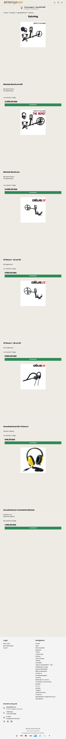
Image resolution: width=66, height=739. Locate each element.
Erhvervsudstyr (40, 658)
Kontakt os (39, 673)
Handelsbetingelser (41, 675)
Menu (37, 646)
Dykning (38, 656)
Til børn (38, 652)
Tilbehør (38, 660)
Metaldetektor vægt (42, 667)
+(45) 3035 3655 (11, 714)
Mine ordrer (6, 643)
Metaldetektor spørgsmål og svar (45, 697)
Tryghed (38, 690)
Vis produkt (33, 105)
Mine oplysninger (8, 646)
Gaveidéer (39, 663)
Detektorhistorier (41, 692)
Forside (38, 643)
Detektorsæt (39, 654)
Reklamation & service (42, 680)
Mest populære (40, 648)
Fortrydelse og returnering (43, 682)
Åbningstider (39, 699)
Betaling (38, 684)
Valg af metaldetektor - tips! (44, 665)
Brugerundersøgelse (42, 669)
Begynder (38, 650)
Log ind (5, 648)
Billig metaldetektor (41, 671)
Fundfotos (39, 694)
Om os (38, 686)
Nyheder (38, 688)
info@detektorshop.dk (13, 718)
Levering (38, 677)
